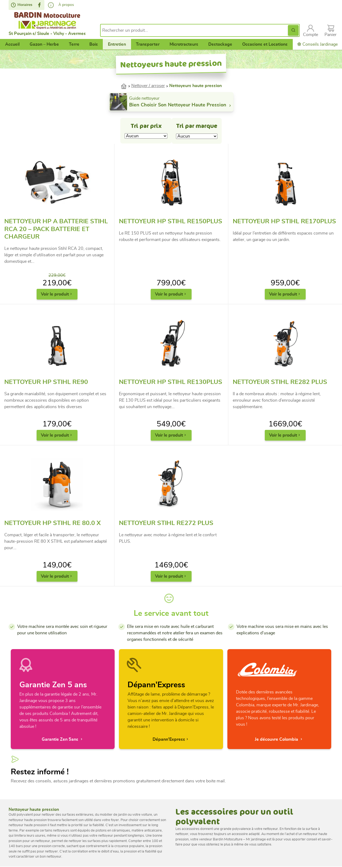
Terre (74, 44)
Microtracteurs (184, 44)
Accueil (12, 44)
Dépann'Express (171, 739)
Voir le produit (57, 294)
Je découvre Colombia (279, 739)
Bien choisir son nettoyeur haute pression (180, 105)
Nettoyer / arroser (148, 86)
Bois (93, 44)
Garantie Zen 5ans (63, 739)
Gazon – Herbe (44, 44)
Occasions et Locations (265, 44)
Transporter (148, 44)
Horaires (21, 5)
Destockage (220, 44)
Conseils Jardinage (317, 44)
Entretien (117, 44)
